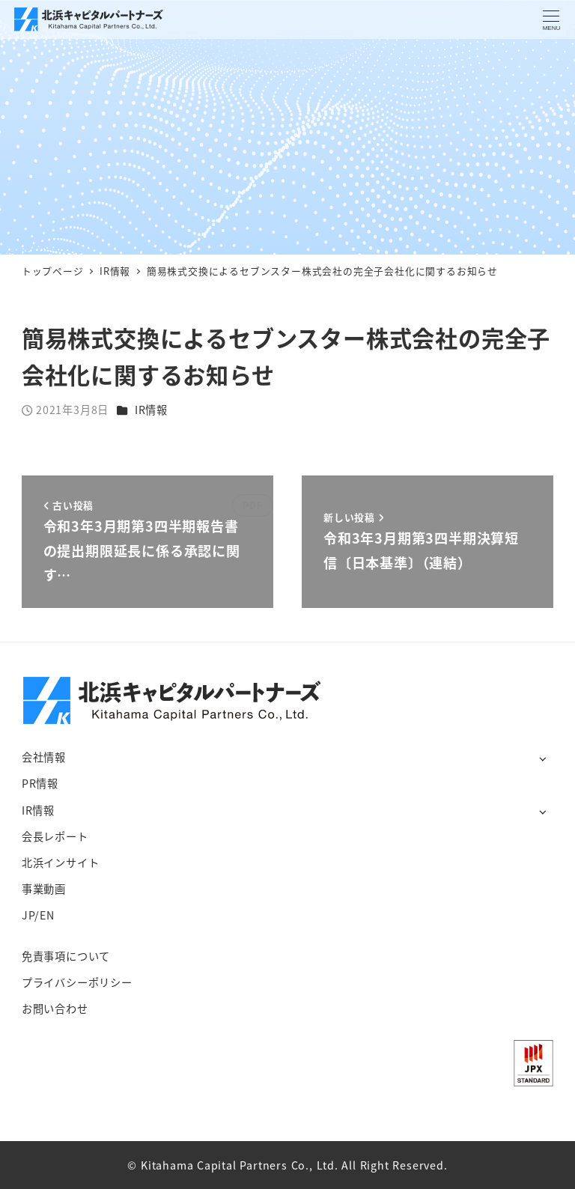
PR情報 (40, 783)
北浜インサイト (61, 862)
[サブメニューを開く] (542, 758)
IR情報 (151, 409)
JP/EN (38, 914)
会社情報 (44, 756)
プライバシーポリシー (77, 982)
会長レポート (55, 836)
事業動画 (44, 888)
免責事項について (66, 956)
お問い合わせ (55, 1008)
